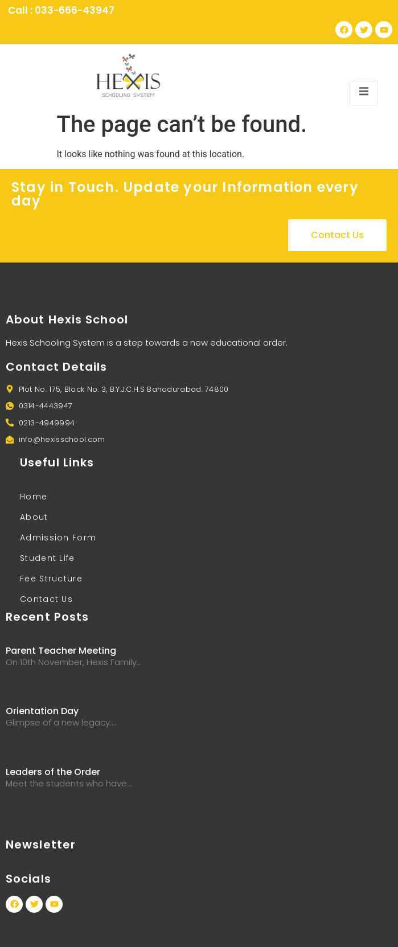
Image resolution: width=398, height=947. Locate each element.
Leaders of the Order (53, 771)
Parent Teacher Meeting (61, 650)
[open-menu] (364, 93)
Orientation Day (42, 711)
